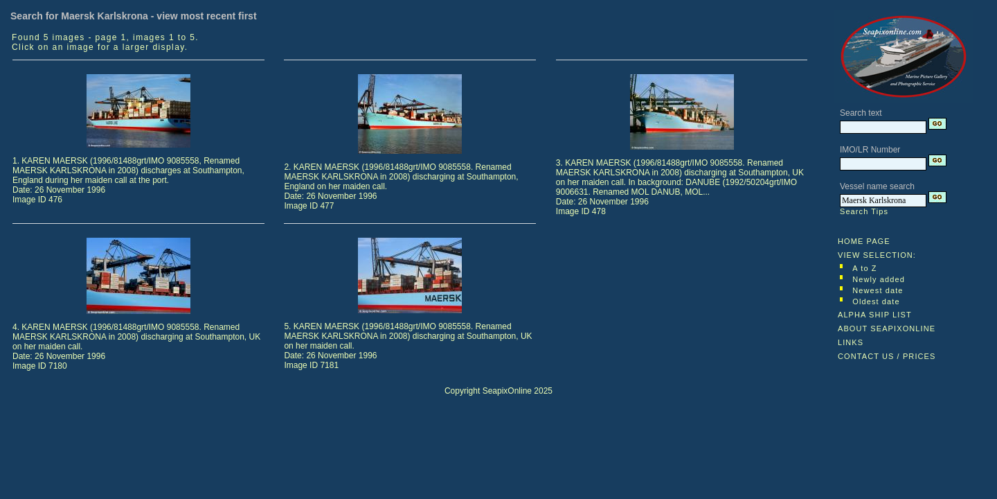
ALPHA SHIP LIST (875, 314)
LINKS (850, 342)
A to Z (864, 268)
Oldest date (875, 301)
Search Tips (864, 211)
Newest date (877, 290)
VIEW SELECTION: (877, 255)
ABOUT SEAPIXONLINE (886, 328)
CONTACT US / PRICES (887, 356)
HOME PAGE (864, 241)
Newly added (878, 279)
